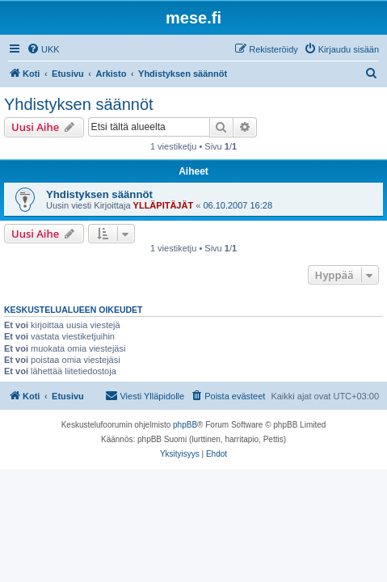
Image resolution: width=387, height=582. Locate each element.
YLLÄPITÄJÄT (163, 205)
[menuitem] (43, 49)
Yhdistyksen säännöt (79, 104)
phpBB (185, 424)
